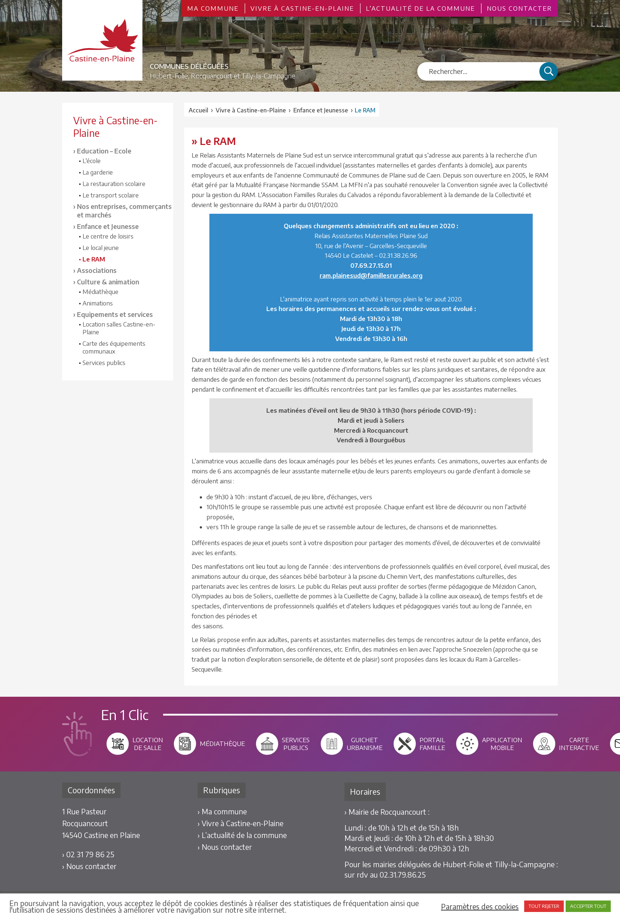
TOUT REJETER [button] (544, 906)
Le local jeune (100, 247)
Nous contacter (519, 8)
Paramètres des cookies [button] (480, 906)
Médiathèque (100, 291)
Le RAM (93, 259)
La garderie (97, 172)
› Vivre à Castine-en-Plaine (240, 823)
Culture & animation (108, 281)
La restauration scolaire (113, 183)
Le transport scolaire (110, 195)
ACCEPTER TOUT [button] (588, 906)
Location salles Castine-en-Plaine (118, 328)
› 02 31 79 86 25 (88, 854)
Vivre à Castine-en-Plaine (302, 8)
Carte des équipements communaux (113, 347)
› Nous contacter (89, 866)
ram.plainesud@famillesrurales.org (371, 275)
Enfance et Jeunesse (108, 226)
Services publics (103, 362)
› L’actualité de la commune (242, 834)
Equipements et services (115, 314)
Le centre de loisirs (108, 236)
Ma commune (213, 8)
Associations (97, 270)
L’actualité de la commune (420, 8)
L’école (91, 161)
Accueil (198, 110)
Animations (97, 303)
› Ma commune (222, 811)
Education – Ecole (104, 150)
